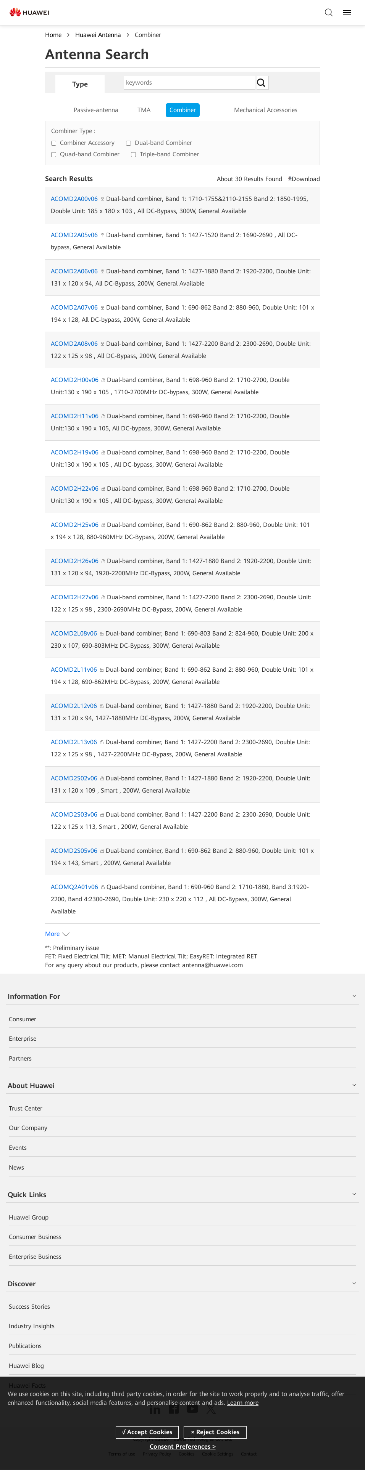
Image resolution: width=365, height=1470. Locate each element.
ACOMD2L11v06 (77, 669)
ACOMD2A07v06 (77, 307)
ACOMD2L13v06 (77, 742)
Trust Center (25, 1108)
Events (18, 1148)
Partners (20, 1058)
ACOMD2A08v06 (77, 343)
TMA (143, 110)
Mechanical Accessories (265, 110)
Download (306, 179)
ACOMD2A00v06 (77, 198)
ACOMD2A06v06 (77, 271)
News (16, 1168)
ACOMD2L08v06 (77, 633)
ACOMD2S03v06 (77, 814)
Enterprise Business (35, 1257)
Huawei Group (28, 1217)
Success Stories (29, 1307)
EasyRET (201, 956)
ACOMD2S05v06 (77, 850)
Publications (25, 1346)
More (52, 933)
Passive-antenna (96, 110)
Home (53, 35)
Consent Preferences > (183, 1446)
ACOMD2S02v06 (77, 778)
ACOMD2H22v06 (78, 488)
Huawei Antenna (98, 35)
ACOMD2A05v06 (77, 235)
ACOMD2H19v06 (78, 452)
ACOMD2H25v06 (78, 524)
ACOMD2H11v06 (78, 416)
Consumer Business (35, 1237)
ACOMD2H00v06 (78, 380)
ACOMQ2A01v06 (78, 887)
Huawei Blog (26, 1366)
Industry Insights (32, 1326)
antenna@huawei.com (212, 965)
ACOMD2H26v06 (78, 561)
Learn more (242, 1402)
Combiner (183, 110)
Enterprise (22, 1039)
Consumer (22, 1019)
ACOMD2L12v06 (77, 705)
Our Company (28, 1128)
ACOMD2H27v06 (78, 597)
